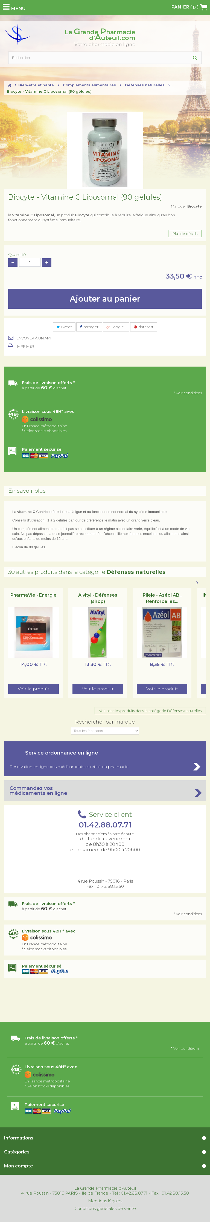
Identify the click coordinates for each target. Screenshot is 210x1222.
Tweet (64, 327)
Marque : (186, 206)
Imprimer (25, 346)
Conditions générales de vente (105, 1208)
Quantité (17, 254)
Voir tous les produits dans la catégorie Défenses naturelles (150, 710)
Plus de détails (185, 233)
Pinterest (143, 327)
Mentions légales (105, 1200)
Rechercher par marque (105, 722)
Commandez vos (105, 790)
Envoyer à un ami (33, 338)
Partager (89, 327)
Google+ (116, 327)
